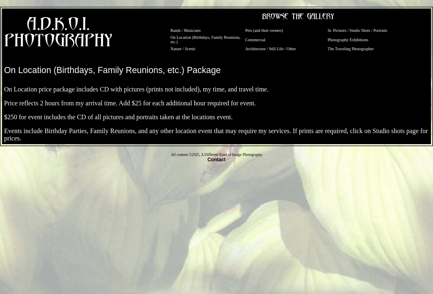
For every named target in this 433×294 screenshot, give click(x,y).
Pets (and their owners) (264, 30)
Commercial (255, 40)
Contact (216, 160)
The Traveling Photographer (351, 49)
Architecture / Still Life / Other (270, 49)
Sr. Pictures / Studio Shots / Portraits (357, 30)
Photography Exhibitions (348, 40)
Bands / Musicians (186, 30)
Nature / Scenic (183, 49)
